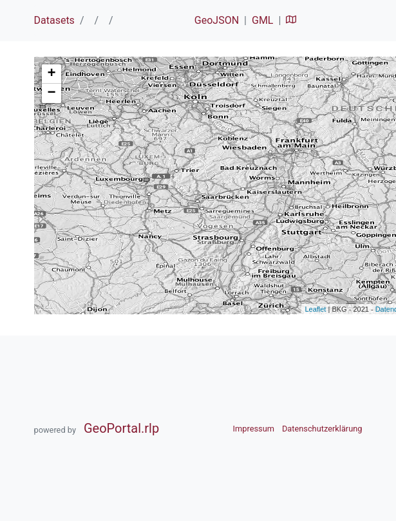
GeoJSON (216, 20)
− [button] (51, 93)
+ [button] (51, 74)
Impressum (253, 428)
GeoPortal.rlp (121, 428)
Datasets (54, 20)
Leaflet (315, 309)
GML (262, 20)
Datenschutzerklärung (322, 428)
